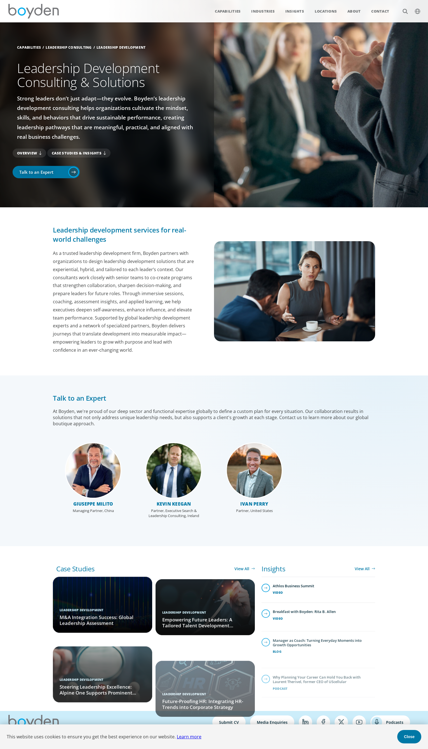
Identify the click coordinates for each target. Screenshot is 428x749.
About (354, 11)
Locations (326, 11)
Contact (380, 11)
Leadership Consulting (68, 47)
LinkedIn (305, 722)
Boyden (33, 11)
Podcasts (394, 722)
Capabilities (228, 11)
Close (409, 736)
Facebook (323, 722)
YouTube (359, 722)
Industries (263, 11)
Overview (27, 153)
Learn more (189, 737)
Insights (294, 11)
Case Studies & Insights (77, 153)
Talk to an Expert (36, 172)
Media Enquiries (272, 722)
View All (241, 568)
